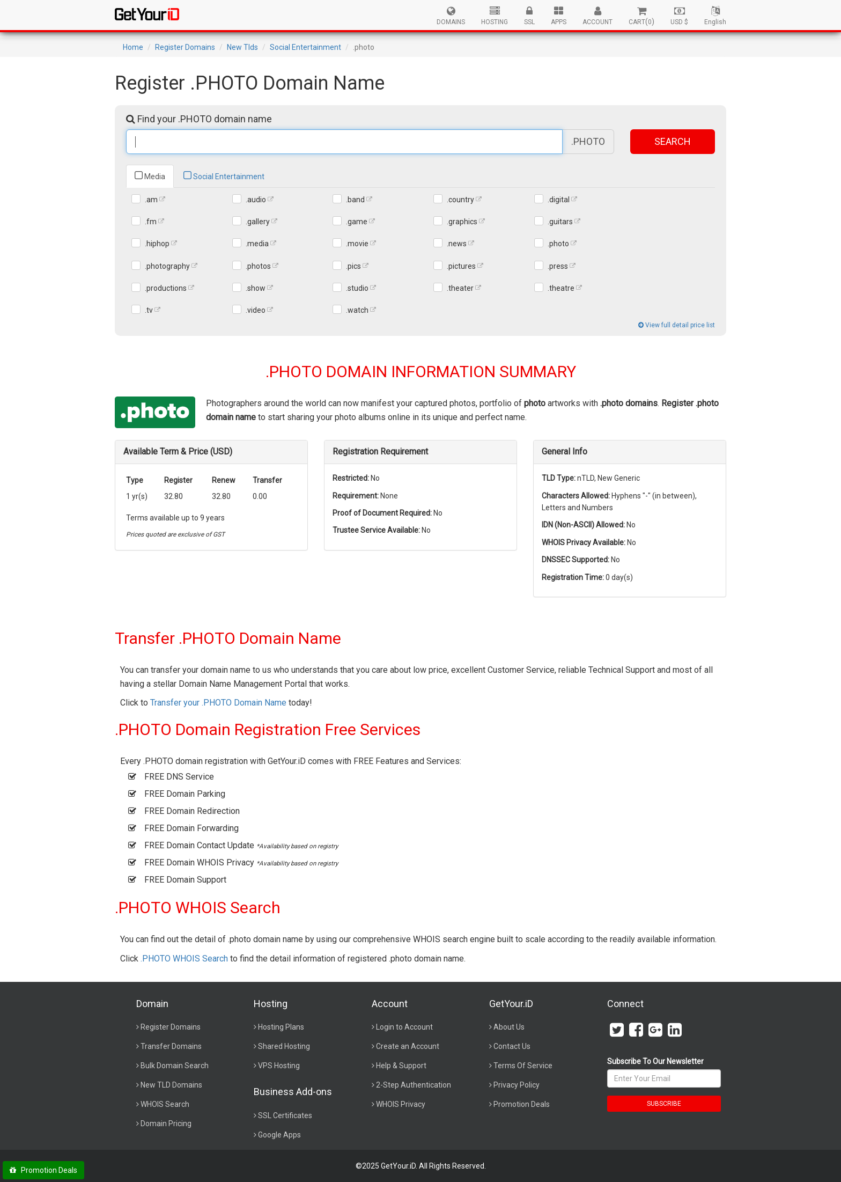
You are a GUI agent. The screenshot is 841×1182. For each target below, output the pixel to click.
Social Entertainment (305, 47)
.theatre (561, 288)
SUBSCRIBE (664, 1103)
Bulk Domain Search (175, 1065)
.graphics (462, 221)
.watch (357, 310)
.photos (258, 266)
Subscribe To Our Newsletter (655, 1061)
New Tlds (242, 47)
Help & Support (401, 1065)
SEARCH (672, 141)
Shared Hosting (284, 1046)
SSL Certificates (285, 1115)
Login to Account (404, 1027)
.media (257, 243)
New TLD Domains (171, 1085)
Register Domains (185, 47)
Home (133, 47)
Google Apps (279, 1134)
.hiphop (157, 243)
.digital (559, 199)
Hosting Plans (281, 1027)
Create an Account (407, 1046)
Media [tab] (150, 176)
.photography (167, 266)
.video (255, 310)
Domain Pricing (166, 1123)
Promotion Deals (521, 1104)
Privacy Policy (516, 1085)
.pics (353, 266)
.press (558, 266)
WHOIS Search (165, 1104)
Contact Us (511, 1046)
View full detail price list (676, 325)
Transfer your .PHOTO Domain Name (218, 703)
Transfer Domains (171, 1046)
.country (460, 199)
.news (457, 243)
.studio (357, 288)
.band (355, 199)
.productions (166, 288)
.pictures (461, 266)
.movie (357, 243)
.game (356, 221)
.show (255, 288)
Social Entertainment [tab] (223, 176)
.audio (256, 199)
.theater (460, 288)
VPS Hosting (279, 1065)
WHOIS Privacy (400, 1104)
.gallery (258, 221)
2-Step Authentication (413, 1085)
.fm (151, 221)
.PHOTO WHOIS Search (184, 958)
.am (151, 199)
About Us (509, 1027)
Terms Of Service (522, 1065)
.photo (558, 243)
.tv (149, 310)
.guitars (560, 221)
